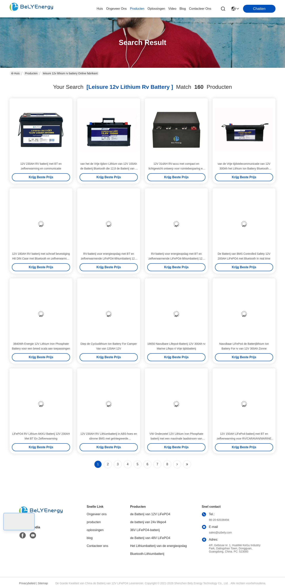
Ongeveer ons (97, 514)
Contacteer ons (97, 546)
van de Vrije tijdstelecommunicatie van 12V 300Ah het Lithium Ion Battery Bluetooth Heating (244, 168)
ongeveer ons (116, 8)
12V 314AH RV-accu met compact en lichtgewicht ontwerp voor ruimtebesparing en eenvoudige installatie (176, 168)
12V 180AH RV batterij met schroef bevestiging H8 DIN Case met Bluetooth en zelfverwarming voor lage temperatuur (41, 258)
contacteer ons (200, 8)
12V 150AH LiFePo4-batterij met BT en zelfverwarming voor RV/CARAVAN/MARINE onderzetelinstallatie (244, 438)
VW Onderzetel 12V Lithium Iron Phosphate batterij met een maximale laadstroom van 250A (176, 438)
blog (183, 8)
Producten (31, 73)
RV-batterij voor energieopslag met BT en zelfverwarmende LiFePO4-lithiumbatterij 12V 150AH (109, 258)
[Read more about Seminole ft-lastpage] (187, 464)
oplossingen (156, 8)
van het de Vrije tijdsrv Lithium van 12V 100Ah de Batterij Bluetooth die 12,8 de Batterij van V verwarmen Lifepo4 (108, 168)
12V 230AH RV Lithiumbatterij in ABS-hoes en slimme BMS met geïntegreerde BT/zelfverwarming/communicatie (108, 438)
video (172, 8)
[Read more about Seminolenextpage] (177, 464)
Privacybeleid (27, 583)
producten (137, 8)
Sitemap (43, 583)
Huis (100, 8)
